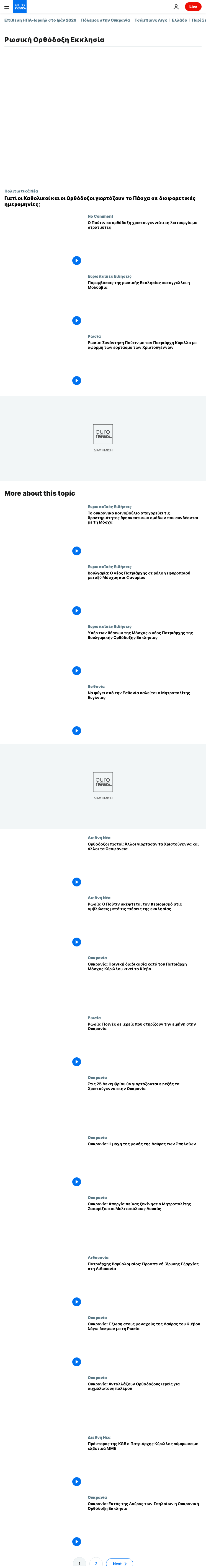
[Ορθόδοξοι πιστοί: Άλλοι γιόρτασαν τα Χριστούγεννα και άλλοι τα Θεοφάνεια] (145, 865)
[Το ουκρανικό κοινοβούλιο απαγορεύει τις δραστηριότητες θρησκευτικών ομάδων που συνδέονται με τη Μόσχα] (145, 534)
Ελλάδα (179, 20)
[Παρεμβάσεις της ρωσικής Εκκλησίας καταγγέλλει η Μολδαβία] (145, 303)
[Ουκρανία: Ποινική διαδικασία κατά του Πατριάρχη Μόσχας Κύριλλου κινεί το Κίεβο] (145, 985)
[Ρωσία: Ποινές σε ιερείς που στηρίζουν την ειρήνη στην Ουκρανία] (145, 1045)
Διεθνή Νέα (99, 837)
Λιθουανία (98, 1257)
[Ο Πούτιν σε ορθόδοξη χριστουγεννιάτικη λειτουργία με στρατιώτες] (145, 243)
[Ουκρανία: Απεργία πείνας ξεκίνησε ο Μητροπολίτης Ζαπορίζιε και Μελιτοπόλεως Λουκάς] (145, 1225)
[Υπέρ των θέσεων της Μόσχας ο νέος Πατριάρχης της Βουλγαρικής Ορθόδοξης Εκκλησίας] (145, 654)
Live (193, 6)
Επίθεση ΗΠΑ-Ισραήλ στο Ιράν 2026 (40, 20)
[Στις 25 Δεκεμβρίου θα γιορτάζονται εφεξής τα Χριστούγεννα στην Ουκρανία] (145, 1105)
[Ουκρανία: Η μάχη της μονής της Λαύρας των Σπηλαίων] (145, 1165)
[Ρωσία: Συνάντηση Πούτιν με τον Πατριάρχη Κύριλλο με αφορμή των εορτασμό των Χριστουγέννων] (145, 363)
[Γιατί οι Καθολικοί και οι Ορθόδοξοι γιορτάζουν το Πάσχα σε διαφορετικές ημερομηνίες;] (103, 201)
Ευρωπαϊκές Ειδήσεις (110, 276)
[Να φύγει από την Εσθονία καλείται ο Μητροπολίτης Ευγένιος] (145, 714)
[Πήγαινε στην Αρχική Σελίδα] (20, 6)
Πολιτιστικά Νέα (21, 191)
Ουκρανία (97, 957)
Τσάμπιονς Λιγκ (151, 20)
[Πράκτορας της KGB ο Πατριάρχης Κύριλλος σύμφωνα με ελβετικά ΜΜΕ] (145, 1465)
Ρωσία (94, 336)
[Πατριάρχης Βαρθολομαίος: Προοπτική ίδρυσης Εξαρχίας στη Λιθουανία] (145, 1284)
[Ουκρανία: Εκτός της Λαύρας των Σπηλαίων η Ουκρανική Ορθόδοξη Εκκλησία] (145, 1525)
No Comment (100, 216)
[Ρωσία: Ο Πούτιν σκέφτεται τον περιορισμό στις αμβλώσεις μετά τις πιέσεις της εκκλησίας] (145, 925)
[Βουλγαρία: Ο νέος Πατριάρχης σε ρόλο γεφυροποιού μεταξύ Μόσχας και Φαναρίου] (145, 594)
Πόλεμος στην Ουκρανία (105, 20)
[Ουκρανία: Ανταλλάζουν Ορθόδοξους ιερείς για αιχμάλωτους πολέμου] (145, 1405)
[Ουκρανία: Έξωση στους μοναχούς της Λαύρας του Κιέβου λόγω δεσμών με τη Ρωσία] (145, 1345)
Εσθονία (96, 686)
